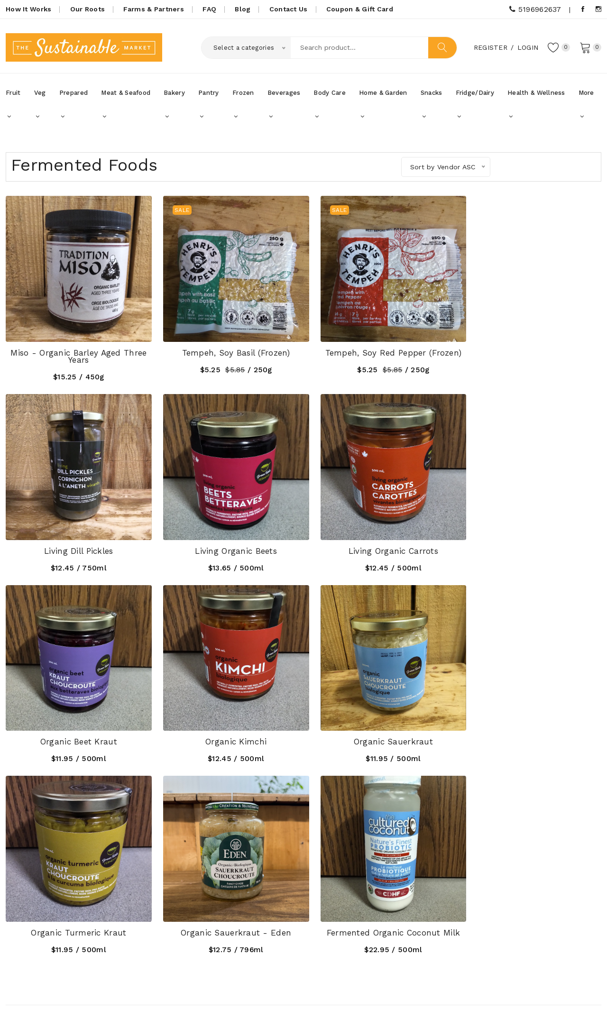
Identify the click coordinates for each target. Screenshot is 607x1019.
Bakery (174, 104)
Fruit (13, 104)
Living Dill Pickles (531, 347)
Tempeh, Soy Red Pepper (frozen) (379, 347)
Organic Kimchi (531, 539)
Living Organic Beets (76, 539)
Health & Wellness (536, 104)
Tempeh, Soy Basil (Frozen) (228, 347)
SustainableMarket (96, 999)
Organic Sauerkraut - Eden (379, 725)
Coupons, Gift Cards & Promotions (245, 906)
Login (525, 47)
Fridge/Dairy (475, 104)
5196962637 (535, 9)
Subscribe (575, 891)
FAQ (209, 9)
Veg (40, 104)
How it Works (230, 884)
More (586, 104)
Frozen (243, 104)
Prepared (73, 104)
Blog (242, 9)
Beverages (284, 104)
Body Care (329, 104)
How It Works (28, 9)
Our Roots (87, 9)
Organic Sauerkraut (75, 725)
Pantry (208, 104)
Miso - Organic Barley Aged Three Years (76, 350)
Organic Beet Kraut (379, 539)
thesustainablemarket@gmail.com (86, 931)
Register (488, 47)
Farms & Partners (153, 9)
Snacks (431, 104)
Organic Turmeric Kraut (227, 725)
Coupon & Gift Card (359, 9)
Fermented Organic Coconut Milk (531, 725)
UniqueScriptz (578, 999)
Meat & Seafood (125, 104)
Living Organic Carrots (227, 539)
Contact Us (288, 9)
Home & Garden (383, 104)
